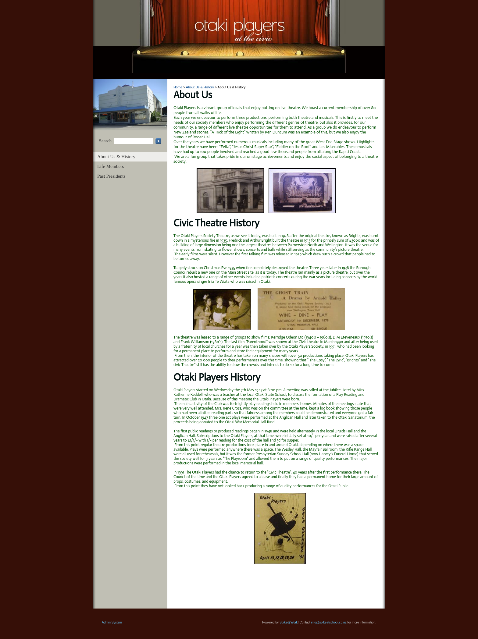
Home (177, 87)
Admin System (112, 622)
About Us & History (116, 156)
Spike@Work (289, 622)
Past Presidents (111, 176)
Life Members (110, 166)
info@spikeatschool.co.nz (329, 622)
